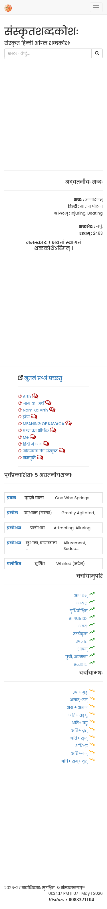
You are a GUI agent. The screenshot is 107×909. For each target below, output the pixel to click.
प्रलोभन (14, 528)
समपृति (29, 458)
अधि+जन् (79, 753)
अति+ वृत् (80, 730)
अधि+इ (82, 746)
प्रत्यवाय (81, 664)
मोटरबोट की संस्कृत (41, 451)
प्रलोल (12, 513)
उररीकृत (80, 634)
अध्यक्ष (82, 603)
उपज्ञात (82, 641)
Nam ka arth (35, 410)
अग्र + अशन (78, 707)
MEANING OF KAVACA (43, 424)
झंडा (27, 417)
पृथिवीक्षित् (79, 611)
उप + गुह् (80, 692)
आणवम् (81, 595)
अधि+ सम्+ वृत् (74, 761)
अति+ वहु (80, 723)
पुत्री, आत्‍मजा (77, 657)
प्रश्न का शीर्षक (36, 430)
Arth (27, 396)
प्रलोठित (14, 563)
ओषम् (82, 649)
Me (26, 437)
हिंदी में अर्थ (32, 444)
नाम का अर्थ (33, 403)
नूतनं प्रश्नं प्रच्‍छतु (43, 378)
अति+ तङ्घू (78, 715)
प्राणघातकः (78, 618)
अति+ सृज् (79, 738)
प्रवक (11, 498)
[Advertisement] (53, 111)
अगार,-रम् (79, 700)
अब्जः (83, 626)
